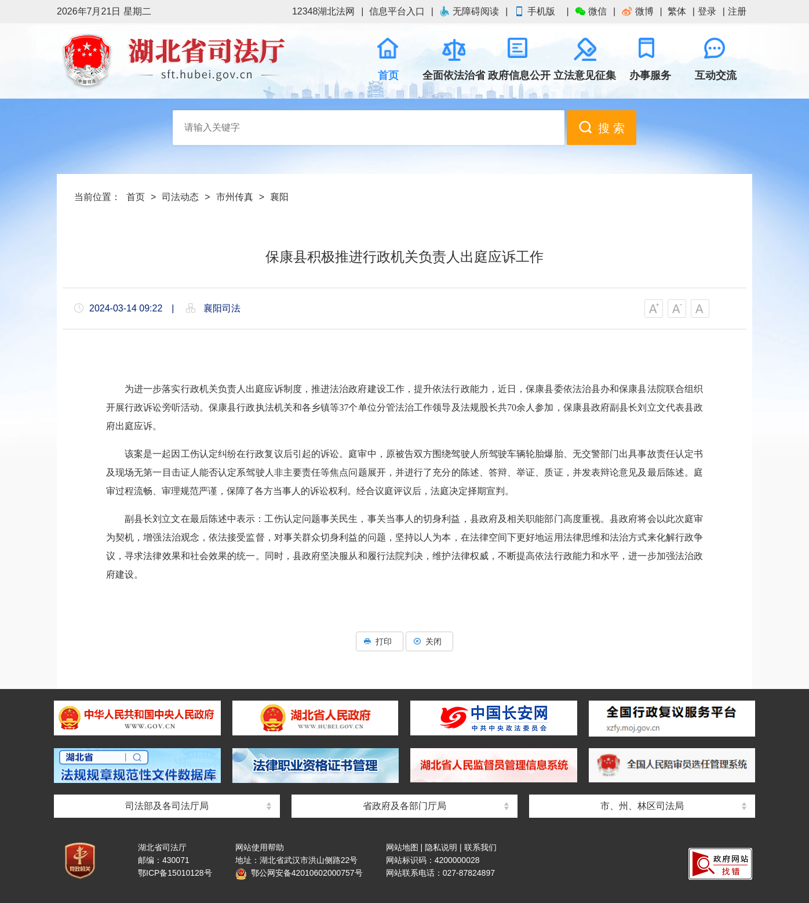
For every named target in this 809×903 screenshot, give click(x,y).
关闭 (429, 641)
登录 (707, 11)
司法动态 (180, 197)
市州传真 (234, 197)
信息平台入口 (397, 11)
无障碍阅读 (469, 11)
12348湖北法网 (323, 11)
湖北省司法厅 (173, 61)
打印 (379, 641)
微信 (590, 11)
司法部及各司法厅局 (167, 806)
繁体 (677, 11)
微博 (637, 11)
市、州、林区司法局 (642, 806)
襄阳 (279, 197)
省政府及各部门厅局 (404, 806)
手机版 (536, 11)
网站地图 (402, 847)
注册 (737, 11)
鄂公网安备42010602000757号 (299, 872)
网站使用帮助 (259, 847)
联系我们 (480, 847)
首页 (135, 197)
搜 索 (601, 127)
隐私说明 (441, 847)
